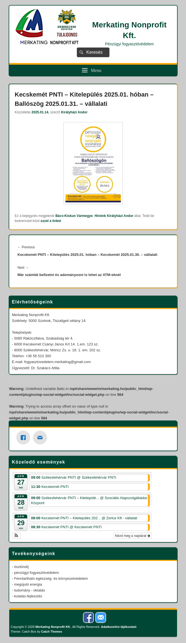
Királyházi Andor (74, 112)
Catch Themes (51, 631)
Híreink (100, 216)
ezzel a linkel (51, 221)
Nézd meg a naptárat (132, 536)
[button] (16, 536)
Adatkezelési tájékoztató (118, 626)
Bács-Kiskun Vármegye (74, 216)
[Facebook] (24, 438)
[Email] (41, 438)
